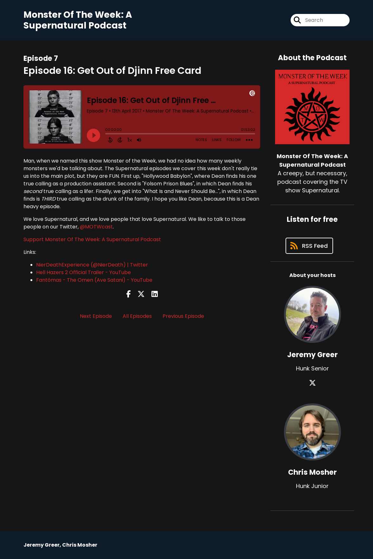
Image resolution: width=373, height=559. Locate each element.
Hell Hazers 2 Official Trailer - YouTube (83, 272)
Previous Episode (183, 316)
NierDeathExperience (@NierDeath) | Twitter (92, 264)
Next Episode (96, 316)
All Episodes (137, 316)
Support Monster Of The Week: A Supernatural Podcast (92, 239)
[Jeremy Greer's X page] (312, 383)
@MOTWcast (96, 226)
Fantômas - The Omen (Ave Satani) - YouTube (94, 280)
